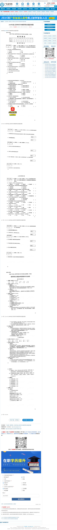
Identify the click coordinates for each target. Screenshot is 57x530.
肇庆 (49, 14)
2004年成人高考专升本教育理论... (50, 75)
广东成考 (7, 425)
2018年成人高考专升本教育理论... (50, 65)
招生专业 (25, 8)
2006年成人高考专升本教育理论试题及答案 (19, 21)
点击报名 (53, 3)
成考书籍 (39, 5)
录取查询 (47, 11)
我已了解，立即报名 (14, 420)
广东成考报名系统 (6, 11)
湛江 (42, 14)
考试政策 (14, 8)
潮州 (33, 14)
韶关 (47, 14)
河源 (26, 14)
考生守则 (54, 40)
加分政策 (38, 11)
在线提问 (51, 4)
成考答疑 (47, 8)
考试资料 (36, 8)
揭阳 (35, 14)
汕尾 (30, 14)
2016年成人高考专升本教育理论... (50, 68)
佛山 (12, 14)
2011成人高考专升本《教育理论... (50, 71)
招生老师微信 (46, 46)
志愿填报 (43, 11)
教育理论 (10, 21)
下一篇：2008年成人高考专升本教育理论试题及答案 (9, 518)
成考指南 (19, 8)
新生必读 (17, 5)
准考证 (45, 43)
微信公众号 (53, 46)
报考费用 (45, 38)
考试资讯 (8, 8)
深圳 (7, 14)
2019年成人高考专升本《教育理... (50, 67)
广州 (4, 14)
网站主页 (3, 8)
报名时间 (12, 11)
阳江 (40, 14)
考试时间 (25, 11)
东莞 (9, 14)
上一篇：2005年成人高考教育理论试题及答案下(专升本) (10, 517)
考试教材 (42, 8)
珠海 (14, 14)
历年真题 (31, 8)
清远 (21, 14)
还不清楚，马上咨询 (28, 420)
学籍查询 (52, 11)
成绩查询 (54, 43)
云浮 (38, 14)
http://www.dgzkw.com (16, 426)
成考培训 (33, 5)
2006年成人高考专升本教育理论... (50, 70)
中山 (19, 14)
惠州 (16, 14)
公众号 (55, 4)
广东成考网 (6, 21)
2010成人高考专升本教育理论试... (50, 74)
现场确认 (16, 11)
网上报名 (53, 8)
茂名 (45, 14)
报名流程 (22, 5)
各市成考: (2, 14)
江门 (52, 14)
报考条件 (54, 35)
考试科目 (34, 11)
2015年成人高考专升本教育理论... (50, 64)
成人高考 (6, 30)
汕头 (23, 14)
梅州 (28, 14)
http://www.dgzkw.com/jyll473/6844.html (13, 428)
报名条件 (21, 11)
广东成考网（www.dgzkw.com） (29, 526)
